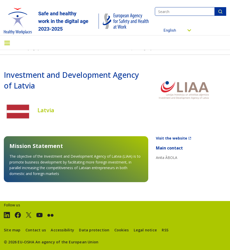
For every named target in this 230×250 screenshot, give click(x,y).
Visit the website (171, 138)
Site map (12, 230)
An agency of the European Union (66, 242)
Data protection (94, 230)
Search (220, 11)
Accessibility (62, 230)
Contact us (35, 230)
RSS (165, 230)
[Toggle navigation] (7, 42)
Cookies (121, 230)
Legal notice (145, 230)
